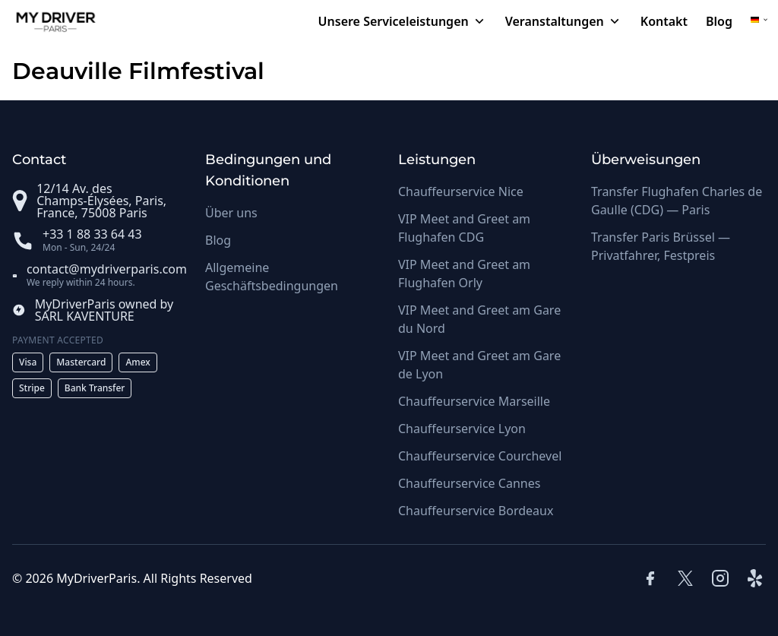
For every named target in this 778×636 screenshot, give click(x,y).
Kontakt (664, 21)
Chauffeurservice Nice (460, 191)
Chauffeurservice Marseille (474, 401)
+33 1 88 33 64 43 (92, 234)
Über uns (231, 212)
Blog (719, 21)
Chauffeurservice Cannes (469, 483)
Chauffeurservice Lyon (462, 428)
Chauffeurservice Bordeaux (475, 510)
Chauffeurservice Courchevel (479, 456)
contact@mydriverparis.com (107, 269)
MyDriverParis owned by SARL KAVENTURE (104, 310)
